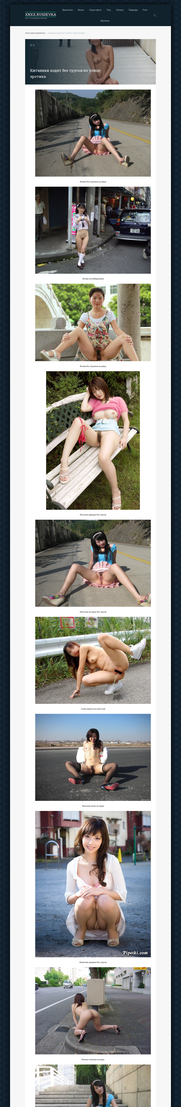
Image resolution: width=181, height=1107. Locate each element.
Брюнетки (67, 10)
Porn (145, 10)
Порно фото (95, 10)
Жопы (81, 10)
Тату (108, 10)
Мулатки (105, 20)
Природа (133, 10)
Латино (120, 10)
